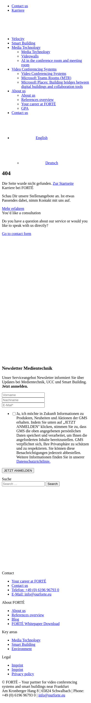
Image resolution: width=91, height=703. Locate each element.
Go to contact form (16, 234)
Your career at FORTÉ (38, 104)
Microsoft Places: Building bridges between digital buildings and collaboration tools (55, 84)
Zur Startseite (63, 183)
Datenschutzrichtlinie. (33, 461)
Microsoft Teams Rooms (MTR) (46, 78)
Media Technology (26, 47)
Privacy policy (23, 674)
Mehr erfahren (13, 208)
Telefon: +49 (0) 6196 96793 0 (35, 590)
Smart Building (23, 43)
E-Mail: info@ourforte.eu (31, 594)
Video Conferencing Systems (34, 69)
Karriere (18, 10)
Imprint (17, 665)
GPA (25, 108)
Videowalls (30, 56)
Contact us (20, 6)
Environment (22, 649)
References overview (37, 100)
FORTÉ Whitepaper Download (36, 624)
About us (19, 91)
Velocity (18, 39)
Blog (15, 619)
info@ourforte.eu (51, 695)
